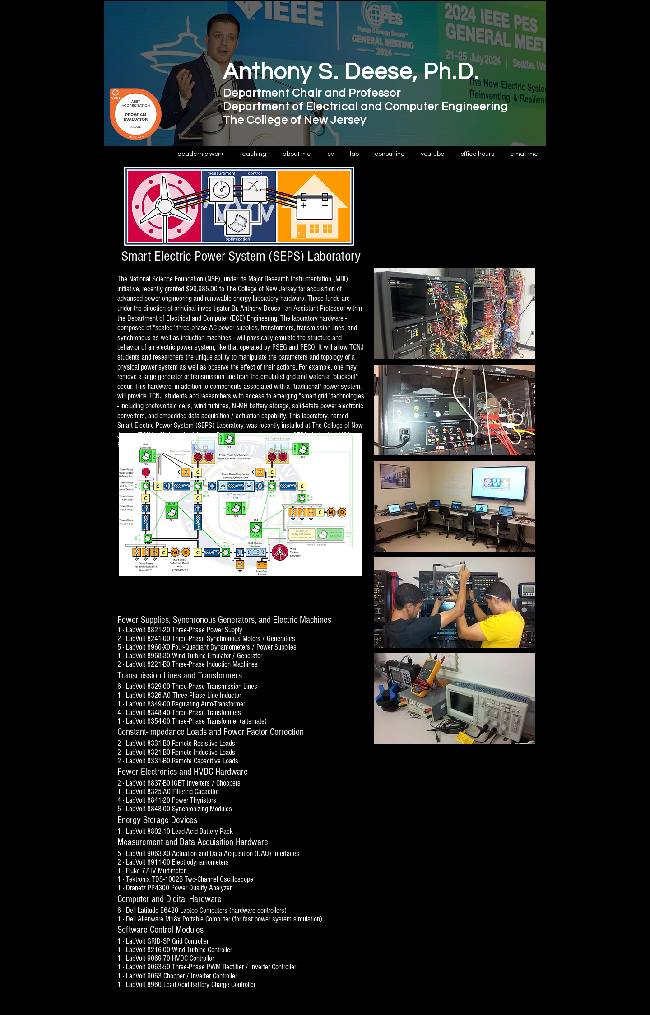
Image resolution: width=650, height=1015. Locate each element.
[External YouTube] (454, 217)
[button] (253, 154)
